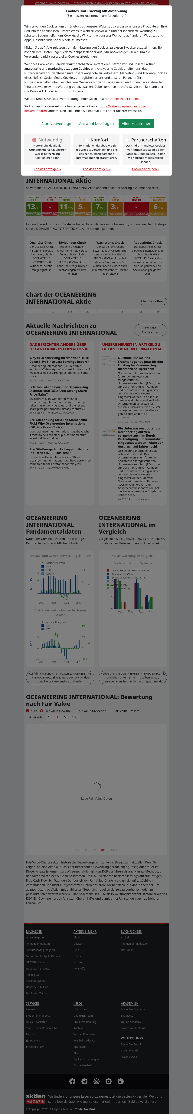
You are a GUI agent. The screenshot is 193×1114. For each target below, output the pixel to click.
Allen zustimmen (136, 123)
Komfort (99, 140)
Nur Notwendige (56, 123)
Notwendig (50, 140)
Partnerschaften (148, 140)
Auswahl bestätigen (96, 123)
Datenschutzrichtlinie (124, 99)
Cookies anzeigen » (47, 169)
